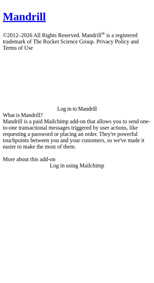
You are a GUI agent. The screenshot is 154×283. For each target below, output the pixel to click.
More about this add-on (29, 159)
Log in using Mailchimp (77, 165)
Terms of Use (18, 48)
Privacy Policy (112, 41)
